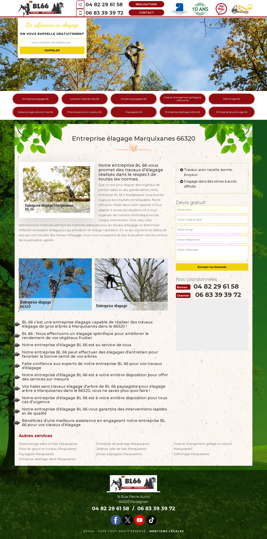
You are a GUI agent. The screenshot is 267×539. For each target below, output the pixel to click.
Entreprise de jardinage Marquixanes (122, 444)
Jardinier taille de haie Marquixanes (121, 449)
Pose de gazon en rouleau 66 (84, 112)
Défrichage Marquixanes (191, 454)
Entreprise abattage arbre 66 (182, 112)
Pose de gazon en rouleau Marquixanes (47, 449)
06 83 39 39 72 (103, 13)
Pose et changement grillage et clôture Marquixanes (203, 446)
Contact (145, 12)
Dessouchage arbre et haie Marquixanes (48, 444)
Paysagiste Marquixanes (36, 454)
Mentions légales (166, 531)
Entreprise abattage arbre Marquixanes (47, 459)
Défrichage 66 (231, 98)
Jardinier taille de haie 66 (84, 98)
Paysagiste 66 (133, 112)
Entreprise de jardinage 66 (231, 112)
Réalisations (145, 4)
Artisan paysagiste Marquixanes (119, 454)
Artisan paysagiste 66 (133, 98)
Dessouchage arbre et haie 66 (35, 112)
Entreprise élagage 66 (35, 98)
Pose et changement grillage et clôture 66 (182, 99)
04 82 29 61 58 (103, 4)
